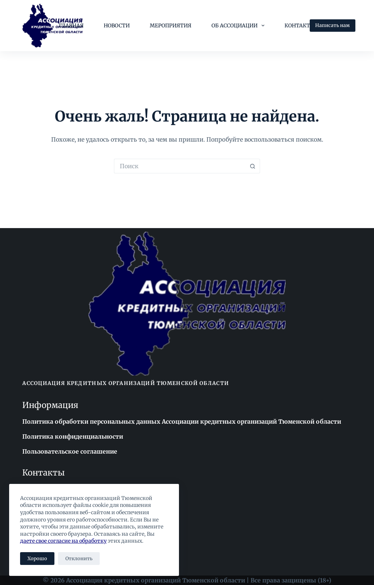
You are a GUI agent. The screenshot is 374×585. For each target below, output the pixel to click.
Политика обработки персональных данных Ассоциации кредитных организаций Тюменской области (181, 421)
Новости (117, 25)
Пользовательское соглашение (69, 451)
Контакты (300, 25)
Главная (71, 25)
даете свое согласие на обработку (63, 541)
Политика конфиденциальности (72, 436)
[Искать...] (179, 166)
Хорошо (37, 558)
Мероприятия (170, 25)
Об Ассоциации (239, 25)
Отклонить (78, 558)
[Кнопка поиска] (252, 166)
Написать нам (332, 25)
